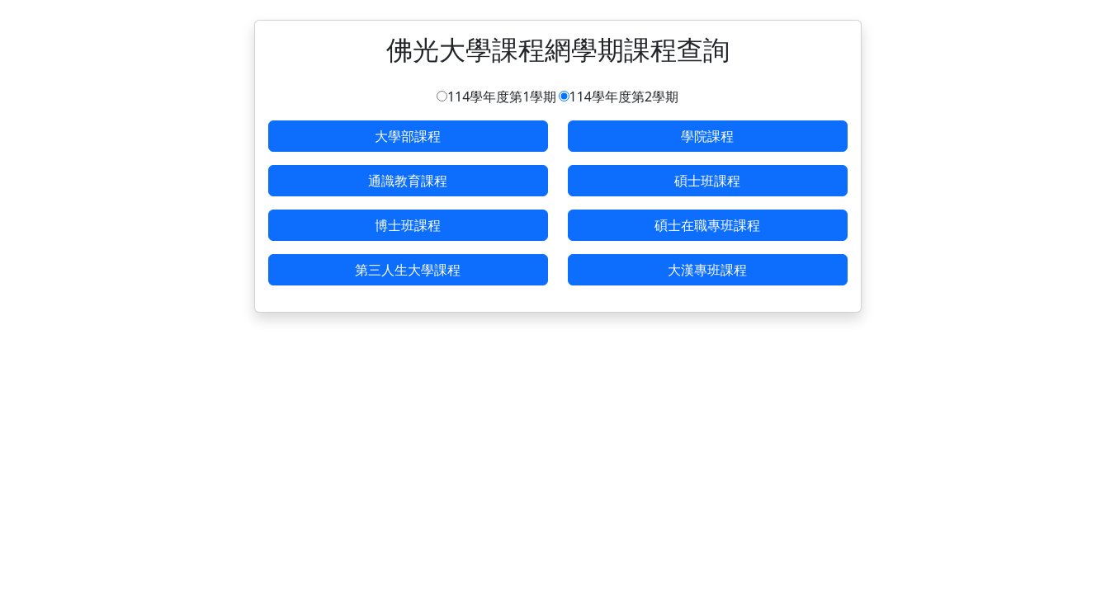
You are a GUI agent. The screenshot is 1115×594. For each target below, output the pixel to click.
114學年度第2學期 (624, 96)
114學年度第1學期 (502, 96)
